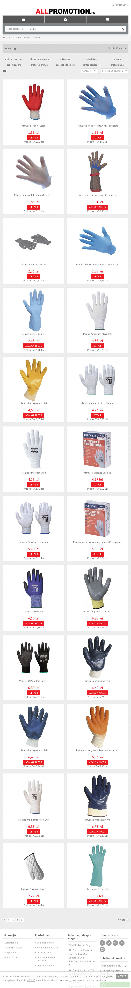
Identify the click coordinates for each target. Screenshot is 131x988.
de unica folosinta (39, 59)
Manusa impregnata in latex (97, 611)
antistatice (91, 59)
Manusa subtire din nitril (33, 333)
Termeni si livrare (13, 947)
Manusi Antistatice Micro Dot (97, 333)
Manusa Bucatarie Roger (33, 889)
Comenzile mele (45, 942)
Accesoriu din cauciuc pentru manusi (97, 195)
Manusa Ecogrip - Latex (33, 125)
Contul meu (42, 935)
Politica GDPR (120, 4)
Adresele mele (44, 952)
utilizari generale (14, 59)
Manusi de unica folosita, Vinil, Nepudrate (97, 125)
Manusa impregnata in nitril (33, 403)
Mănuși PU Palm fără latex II (33, 680)
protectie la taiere (65, 64)
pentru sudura (14, 64)
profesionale (117, 64)
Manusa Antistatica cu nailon (34, 542)
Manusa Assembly (34, 611)
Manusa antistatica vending (97, 472)
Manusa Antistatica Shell (33, 472)
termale (117, 59)
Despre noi (10, 952)
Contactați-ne (11, 942)
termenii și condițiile (71, 980)
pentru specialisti (91, 64)
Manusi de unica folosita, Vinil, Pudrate (33, 195)
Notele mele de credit (48, 947)
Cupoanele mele (45, 965)
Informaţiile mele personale (46, 959)
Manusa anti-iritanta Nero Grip (33, 819)
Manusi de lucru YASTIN (33, 264)
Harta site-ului (11, 957)
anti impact (65, 59)
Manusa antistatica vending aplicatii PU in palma (97, 542)
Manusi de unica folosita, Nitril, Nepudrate (97, 264)
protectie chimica (39, 64)
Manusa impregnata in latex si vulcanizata (97, 750)
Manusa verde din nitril (97, 889)
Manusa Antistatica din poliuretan (97, 403)
